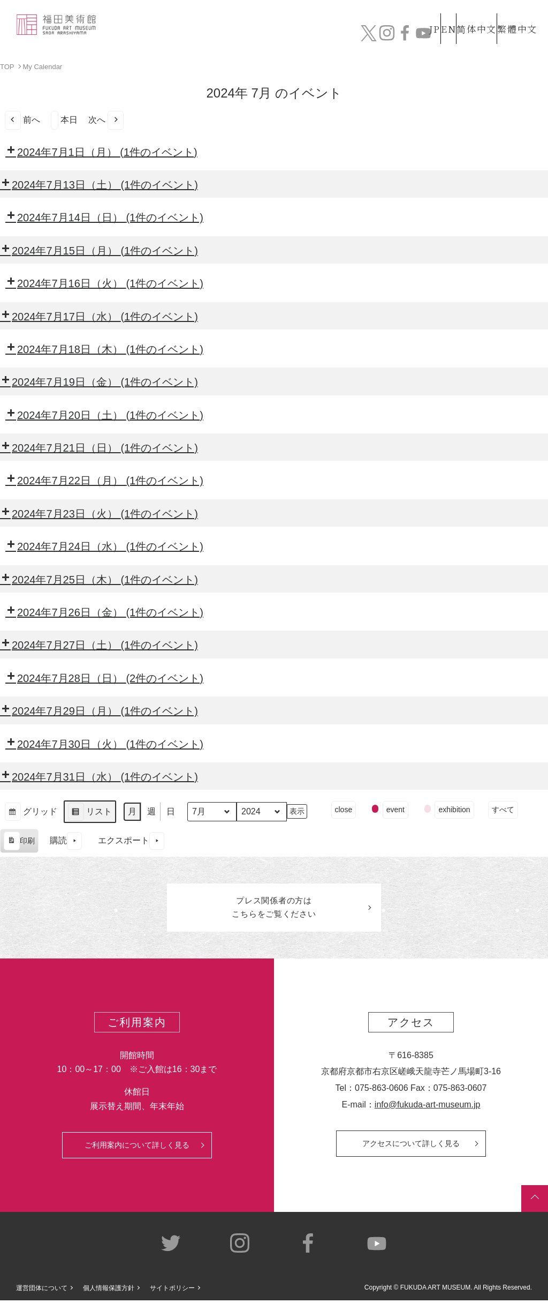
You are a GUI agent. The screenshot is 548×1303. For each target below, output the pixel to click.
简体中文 (465, 9)
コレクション (210, 30)
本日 (64, 119)
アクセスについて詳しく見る (411, 1146)
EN (425, 9)
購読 (66, 841)
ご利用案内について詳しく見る (137, 1147)
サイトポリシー (172, 1290)
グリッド (30, 812)
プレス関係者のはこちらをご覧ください (274, 908)
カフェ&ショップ (407, 30)
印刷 (19, 842)
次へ (106, 119)
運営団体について (41, 1290)
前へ (22, 119)
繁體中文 (515, 9)
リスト (89, 812)
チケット (512, 36)
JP (392, 9)
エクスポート (131, 841)
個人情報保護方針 (108, 1290)
